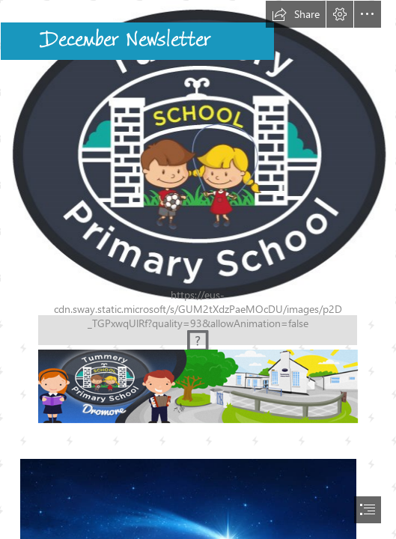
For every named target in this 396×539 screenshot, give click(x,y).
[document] (198, 269)
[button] (296, 14)
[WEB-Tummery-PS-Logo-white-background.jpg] (198, 154)
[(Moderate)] (197, 329)
